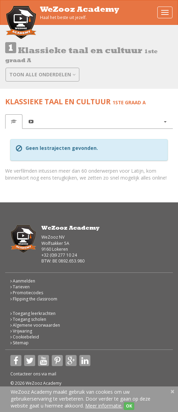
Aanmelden (22, 281)
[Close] (172, 391)
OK (129, 406)
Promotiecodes (26, 293)
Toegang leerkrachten (33, 313)
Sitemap (19, 343)
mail (52, 374)
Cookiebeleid (24, 337)
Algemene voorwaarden (35, 325)
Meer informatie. (103, 405)
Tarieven (20, 287)
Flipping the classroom (33, 299)
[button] (165, 121)
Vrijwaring (21, 331)
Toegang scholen (28, 319)
